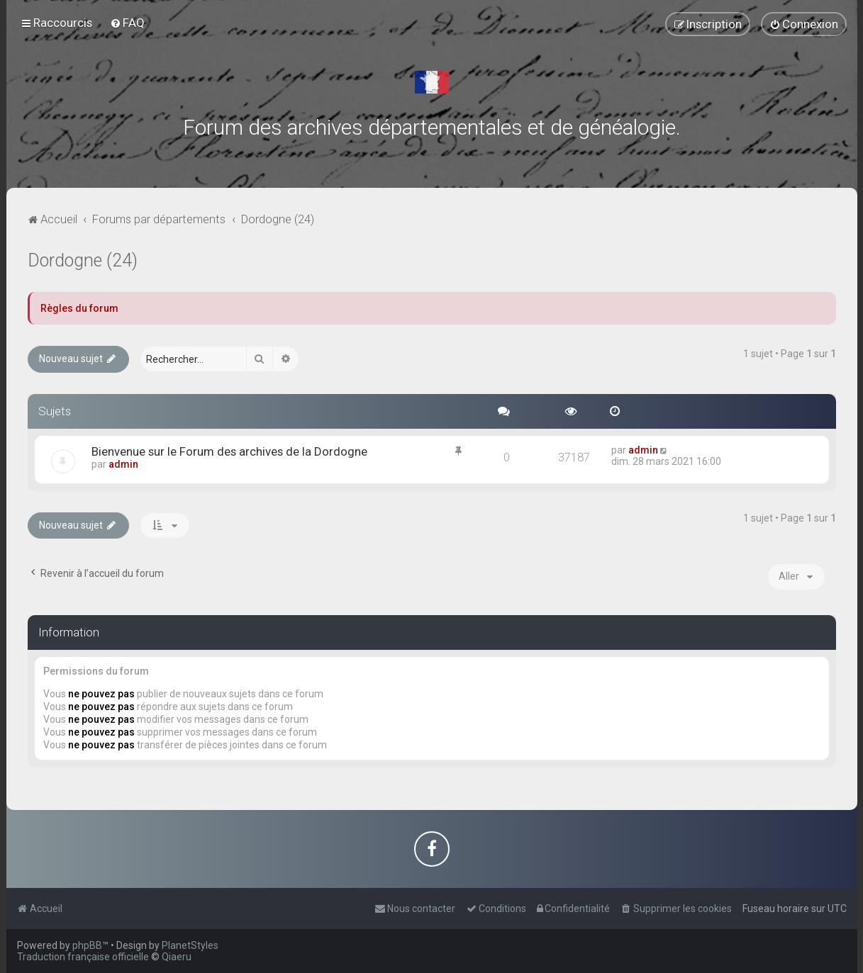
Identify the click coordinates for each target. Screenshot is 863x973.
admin (123, 464)
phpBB (87, 945)
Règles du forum (79, 308)
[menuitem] (127, 22)
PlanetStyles (190, 945)
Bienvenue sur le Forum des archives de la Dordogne (229, 451)
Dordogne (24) (83, 260)
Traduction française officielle (83, 956)
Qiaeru (176, 956)
